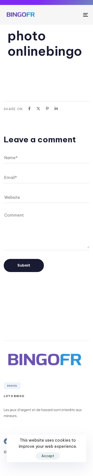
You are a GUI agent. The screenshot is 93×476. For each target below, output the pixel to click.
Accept (47, 456)
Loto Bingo (14, 396)
